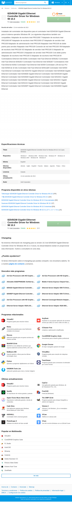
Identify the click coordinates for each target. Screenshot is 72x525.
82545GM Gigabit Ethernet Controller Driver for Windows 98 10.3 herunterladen (28, 200)
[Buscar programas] (45, 2)
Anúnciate (23, 487)
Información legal (57, 490)
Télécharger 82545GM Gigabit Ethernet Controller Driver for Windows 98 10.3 (27, 193)
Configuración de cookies (17, 492)
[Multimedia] (14, 8)
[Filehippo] (7, 2)
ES (67, 2)
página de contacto (16, 264)
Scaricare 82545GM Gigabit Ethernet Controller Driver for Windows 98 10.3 (27, 203)
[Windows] (7, 8)
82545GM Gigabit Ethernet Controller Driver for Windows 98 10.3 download (27, 206)
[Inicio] (2, 8)
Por (14, 22)
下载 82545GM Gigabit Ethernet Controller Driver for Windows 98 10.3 (25, 197)
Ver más (36, 475)
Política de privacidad (42, 490)
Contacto (14, 487)
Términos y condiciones (9, 490)
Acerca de (5, 487)
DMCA (4, 492)
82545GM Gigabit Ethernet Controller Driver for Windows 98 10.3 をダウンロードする (30, 210)
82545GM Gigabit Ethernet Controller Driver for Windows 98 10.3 (23, 16)
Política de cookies (26, 490)
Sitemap (31, 487)
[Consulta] (31, 2)
